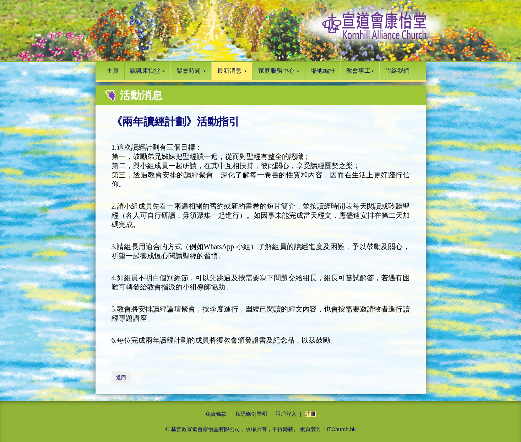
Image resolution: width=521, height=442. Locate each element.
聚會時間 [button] (191, 70)
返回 (121, 377)
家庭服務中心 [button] (279, 70)
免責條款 (216, 414)
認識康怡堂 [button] (147, 70)
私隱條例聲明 (251, 414)
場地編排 (323, 70)
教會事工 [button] (360, 70)
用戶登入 (286, 414)
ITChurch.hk (341, 429)
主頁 (113, 70)
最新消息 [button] (232, 70)
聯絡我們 (397, 70)
